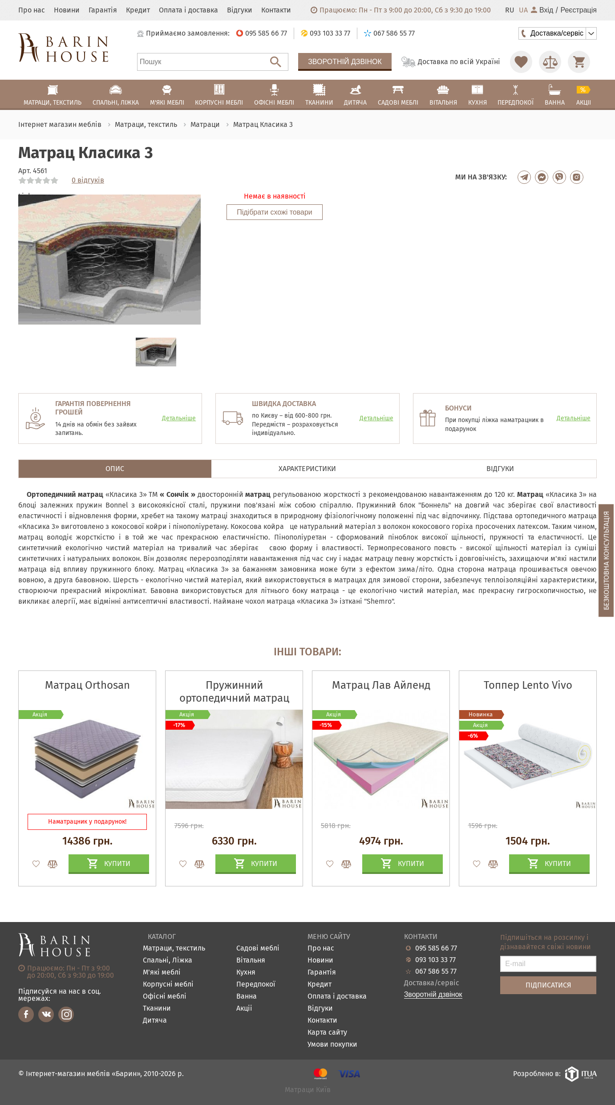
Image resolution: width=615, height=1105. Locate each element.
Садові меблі (257, 948)
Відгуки (239, 10)
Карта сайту (327, 1032)
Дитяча (155, 1020)
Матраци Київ (308, 1090)
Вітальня (250, 960)
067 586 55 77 (436, 971)
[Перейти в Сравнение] (550, 62)
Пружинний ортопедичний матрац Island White (234, 698)
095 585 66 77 (436, 948)
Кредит (138, 10)
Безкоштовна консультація (606, 560)
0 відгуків (88, 180)
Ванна (246, 996)
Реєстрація (578, 10)
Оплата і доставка (188, 10)
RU (509, 10)
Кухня (245, 972)
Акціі (244, 1008)
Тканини (157, 1008)
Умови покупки (332, 1044)
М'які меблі (162, 972)
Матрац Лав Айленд (381, 685)
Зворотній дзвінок (345, 61)
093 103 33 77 (435, 959)
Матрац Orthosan (87, 685)
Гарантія (103, 10)
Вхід (542, 10)
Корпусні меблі (168, 984)
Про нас (31, 10)
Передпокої (255, 984)
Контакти (276, 10)
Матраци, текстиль (174, 948)
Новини (67, 10)
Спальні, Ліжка (167, 960)
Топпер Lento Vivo (528, 685)
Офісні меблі (164, 996)
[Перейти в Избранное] (521, 62)
